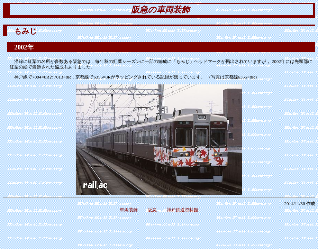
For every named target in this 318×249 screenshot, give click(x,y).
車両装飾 (129, 209)
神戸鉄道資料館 (182, 209)
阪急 (152, 209)
